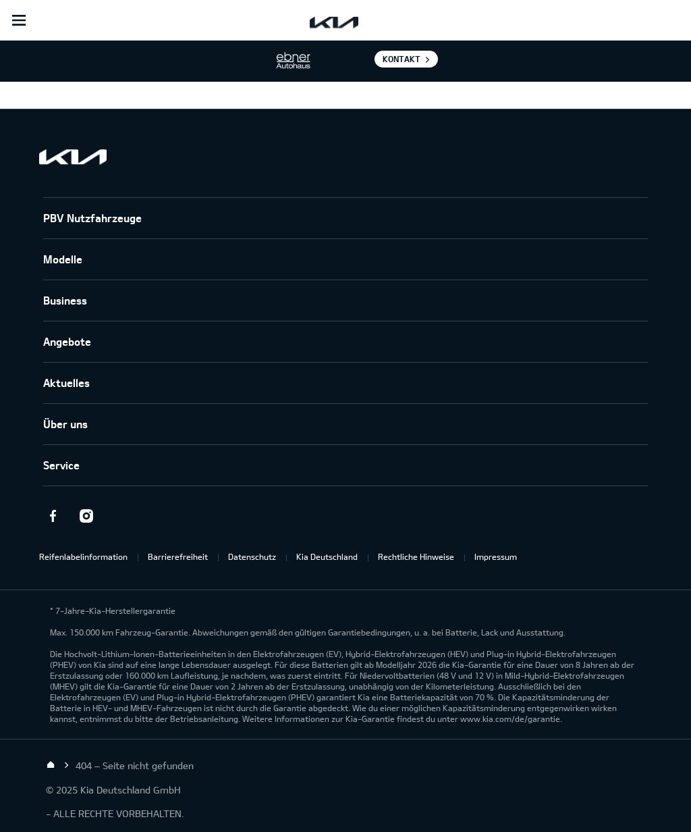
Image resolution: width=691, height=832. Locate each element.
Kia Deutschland (327, 556)
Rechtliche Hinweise (416, 556)
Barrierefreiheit (178, 556)
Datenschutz (252, 556)
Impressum (495, 556)
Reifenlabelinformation (83, 556)
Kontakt (401, 58)
